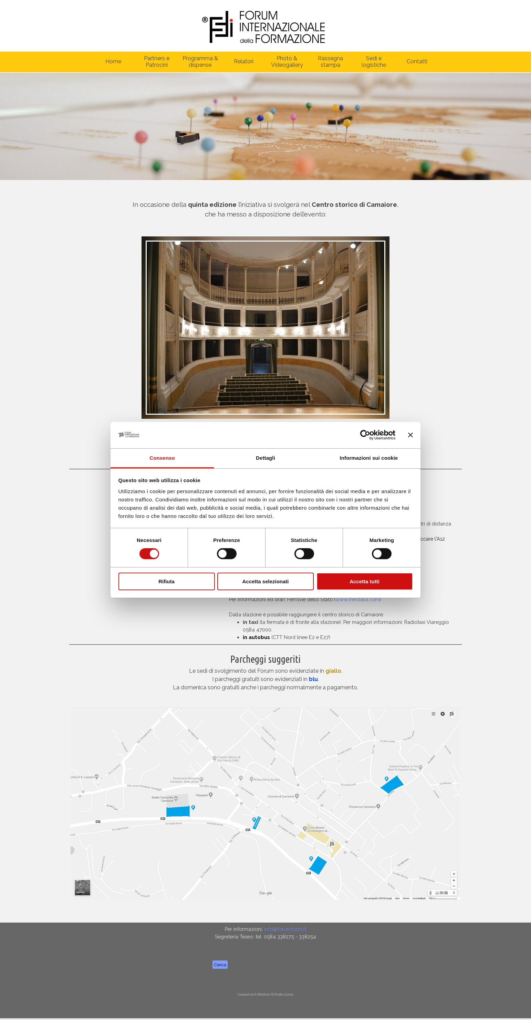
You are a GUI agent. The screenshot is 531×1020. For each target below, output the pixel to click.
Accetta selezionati (265, 581)
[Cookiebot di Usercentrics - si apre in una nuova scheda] (365, 435)
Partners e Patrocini (156, 61)
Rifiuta (166, 581)
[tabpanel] (265, 205)
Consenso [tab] (162, 458)
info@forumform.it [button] (285, 929)
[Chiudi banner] (410, 435)
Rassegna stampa (330, 61)
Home (113, 61)
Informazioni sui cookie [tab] (369, 458)
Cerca (220, 964)
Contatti (417, 61)
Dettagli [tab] (265, 458)
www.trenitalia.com (357, 599)
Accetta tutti (364, 581)
